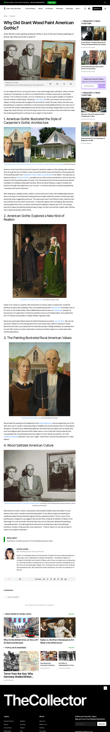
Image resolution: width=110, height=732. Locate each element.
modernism (58, 310)
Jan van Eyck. (59, 321)
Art (94, 119)
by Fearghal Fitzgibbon (65, 668)
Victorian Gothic (23, 178)
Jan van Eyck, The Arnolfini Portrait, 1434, (31, 299)
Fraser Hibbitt (86, 143)
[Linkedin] (44, 579)
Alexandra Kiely (87, 71)
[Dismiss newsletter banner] (105, 2)
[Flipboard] (62, 579)
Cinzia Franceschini (88, 119)
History (6, 724)
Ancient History (9, 721)
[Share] (64, 84)
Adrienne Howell (87, 47)
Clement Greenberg (11, 437)
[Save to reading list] (57, 84)
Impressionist (56, 308)
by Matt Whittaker (8, 680)
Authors (41, 728)
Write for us (97, 8)
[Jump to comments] (50, 84)
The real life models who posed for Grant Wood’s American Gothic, (22, 503)
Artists (93, 47)
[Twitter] (51, 579)
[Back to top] (105, 688)
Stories (93, 71)
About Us (42, 721)
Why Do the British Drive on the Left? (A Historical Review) (21, 641)
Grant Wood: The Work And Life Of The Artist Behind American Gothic (30, 541)
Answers (12, 16)
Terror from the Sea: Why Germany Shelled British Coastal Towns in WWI (18, 675)
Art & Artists (7, 728)
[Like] (9, 579)
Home (6, 16)
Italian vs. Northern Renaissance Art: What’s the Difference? (57, 641)
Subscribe (52, 2)
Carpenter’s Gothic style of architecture (37, 175)
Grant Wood (39, 99)
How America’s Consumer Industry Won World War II (47, 664)
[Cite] (70, 84)
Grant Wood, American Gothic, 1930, (31, 418)
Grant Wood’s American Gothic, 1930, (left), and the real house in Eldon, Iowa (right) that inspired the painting (33, 164)
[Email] (65, 579)
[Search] (85, 9)
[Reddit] (54, 579)
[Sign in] (105, 9)
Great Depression (45, 423)
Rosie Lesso (15, 85)
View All (72, 614)
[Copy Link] (58, 579)
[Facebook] (47, 579)
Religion (22, 721)
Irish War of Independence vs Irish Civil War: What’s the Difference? (67, 664)
